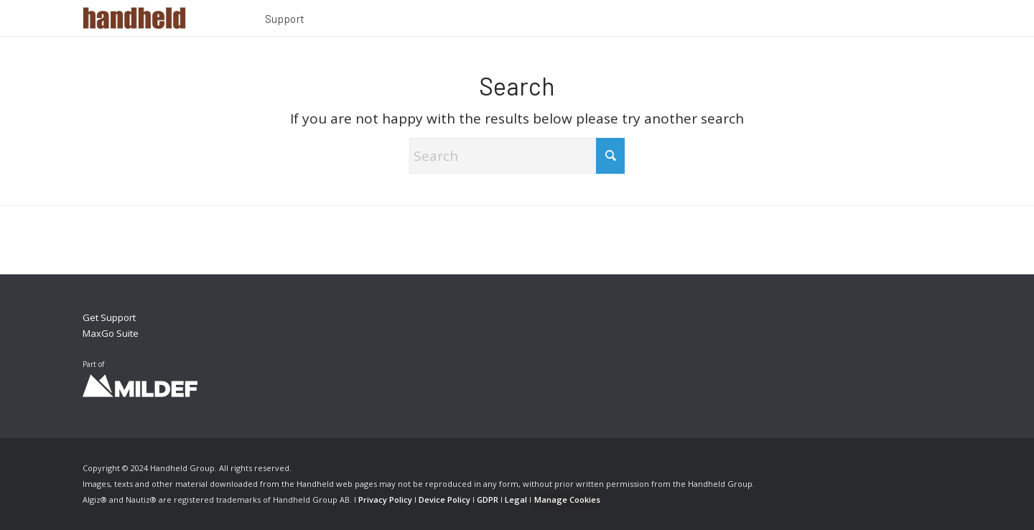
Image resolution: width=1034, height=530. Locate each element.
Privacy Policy (385, 499)
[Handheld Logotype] (134, 18)
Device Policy (444, 499)
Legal (516, 499)
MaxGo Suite (111, 333)
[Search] (517, 156)
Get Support (109, 317)
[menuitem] (285, 21)
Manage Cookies (567, 499)
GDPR (487, 499)
